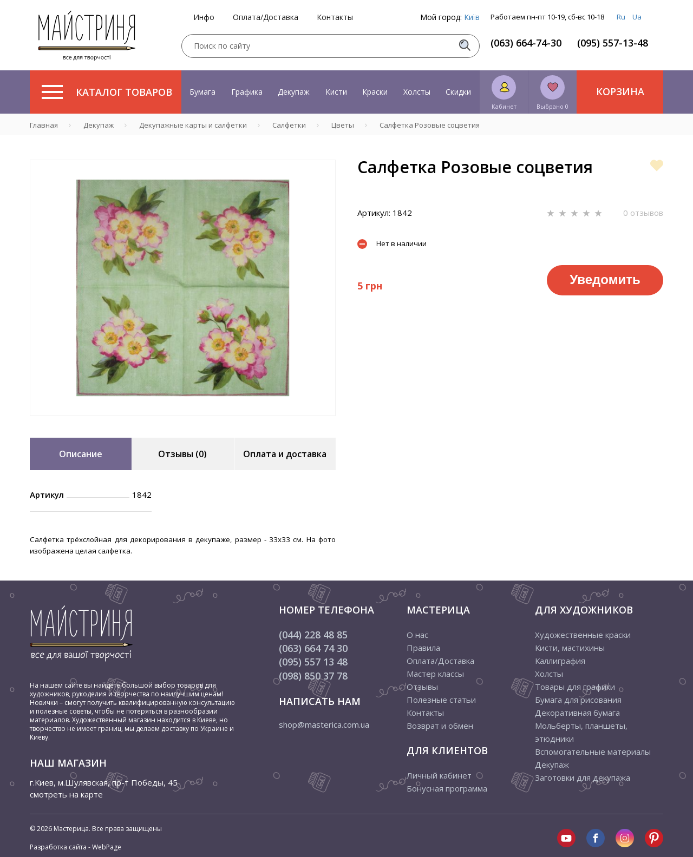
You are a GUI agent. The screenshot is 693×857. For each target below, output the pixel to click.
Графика (247, 92)
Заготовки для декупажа (582, 777)
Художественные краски (583, 634)
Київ (472, 17)
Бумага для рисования (578, 699)
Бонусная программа (447, 788)
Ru (621, 17)
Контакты (335, 17)
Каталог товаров (107, 92)
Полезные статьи (441, 699)
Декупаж (294, 92)
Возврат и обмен (440, 725)
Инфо (203, 17)
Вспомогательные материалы (593, 751)
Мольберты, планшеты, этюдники (581, 732)
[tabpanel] (182, 288)
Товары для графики (575, 686)
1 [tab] (183, 423)
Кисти (336, 92)
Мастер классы (435, 673)
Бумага (202, 92)
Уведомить (605, 279)
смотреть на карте (66, 794)
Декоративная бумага (577, 712)
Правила (423, 647)
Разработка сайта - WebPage (75, 847)
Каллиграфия (560, 660)
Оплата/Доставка (265, 17)
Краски (375, 92)
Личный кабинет (439, 775)
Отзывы (422, 686)
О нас (417, 634)
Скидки (458, 92)
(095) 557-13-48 (612, 43)
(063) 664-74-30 (526, 43)
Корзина (620, 91)
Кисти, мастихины (570, 647)
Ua (637, 17)
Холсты (416, 92)
